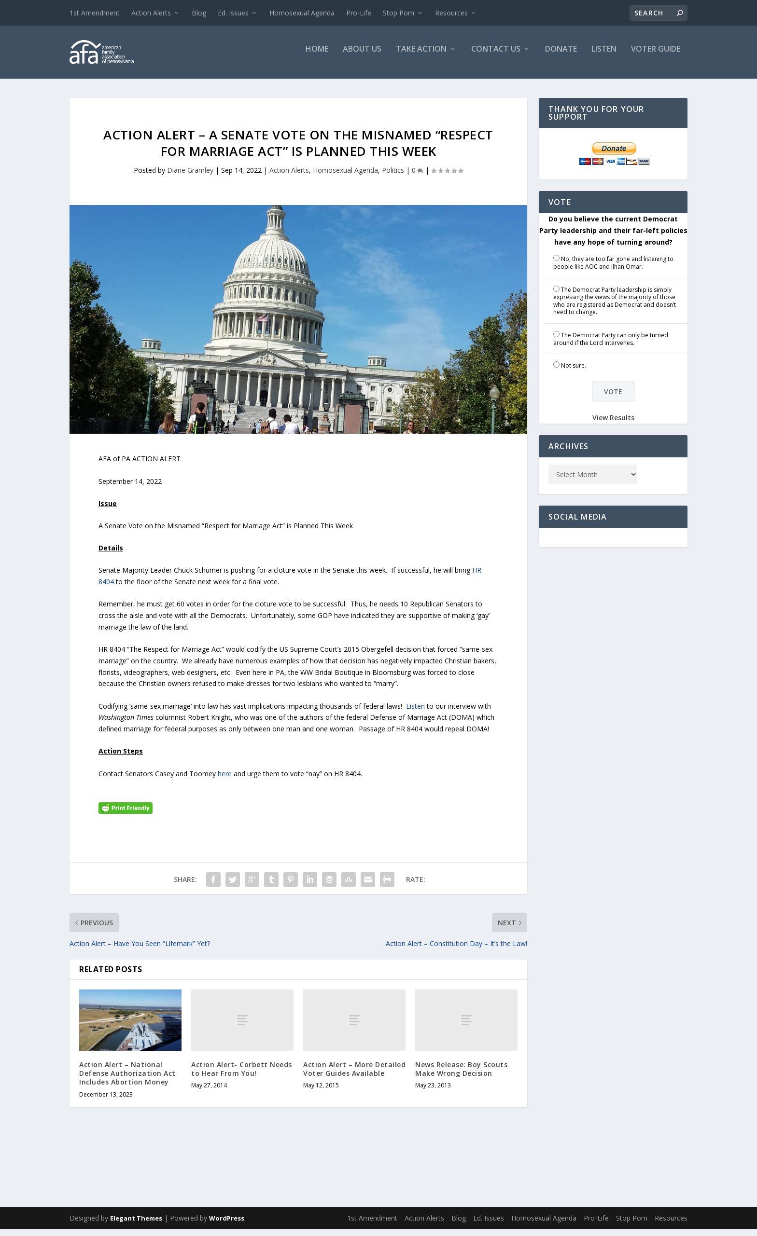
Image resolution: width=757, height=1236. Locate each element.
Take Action (421, 56)
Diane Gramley (190, 176)
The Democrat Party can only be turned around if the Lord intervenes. (610, 346)
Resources (451, 12)
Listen (604, 56)
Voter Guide (655, 56)
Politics (393, 176)
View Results (613, 424)
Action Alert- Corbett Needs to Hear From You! (241, 1076)
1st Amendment (95, 12)
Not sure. (573, 372)
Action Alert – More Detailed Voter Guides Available (354, 1076)
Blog (199, 12)
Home (317, 56)
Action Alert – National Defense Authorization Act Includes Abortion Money (127, 1080)
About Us (362, 56)
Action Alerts (151, 12)
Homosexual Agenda (302, 12)
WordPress (226, 1225)
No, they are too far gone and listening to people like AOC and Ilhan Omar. (613, 269)
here (225, 780)
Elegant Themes (136, 1225)
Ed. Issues (233, 12)
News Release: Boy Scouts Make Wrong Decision (461, 1076)
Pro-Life (358, 12)
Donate (561, 56)
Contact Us (495, 56)
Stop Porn (398, 12)
